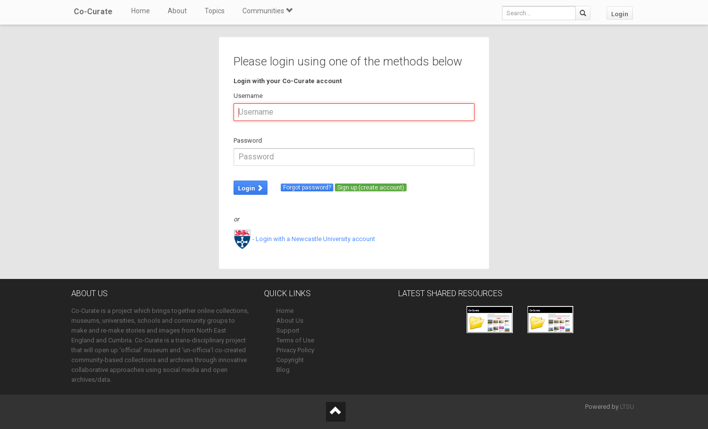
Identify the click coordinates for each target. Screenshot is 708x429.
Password (248, 140)
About (177, 11)
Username (248, 95)
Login (619, 14)
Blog (283, 369)
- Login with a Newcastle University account (304, 239)
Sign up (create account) (370, 187)
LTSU (627, 406)
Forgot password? (307, 187)
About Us (289, 320)
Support (287, 330)
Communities (267, 11)
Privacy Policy (295, 350)
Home (140, 11)
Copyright (290, 360)
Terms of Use (295, 340)
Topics (215, 11)
